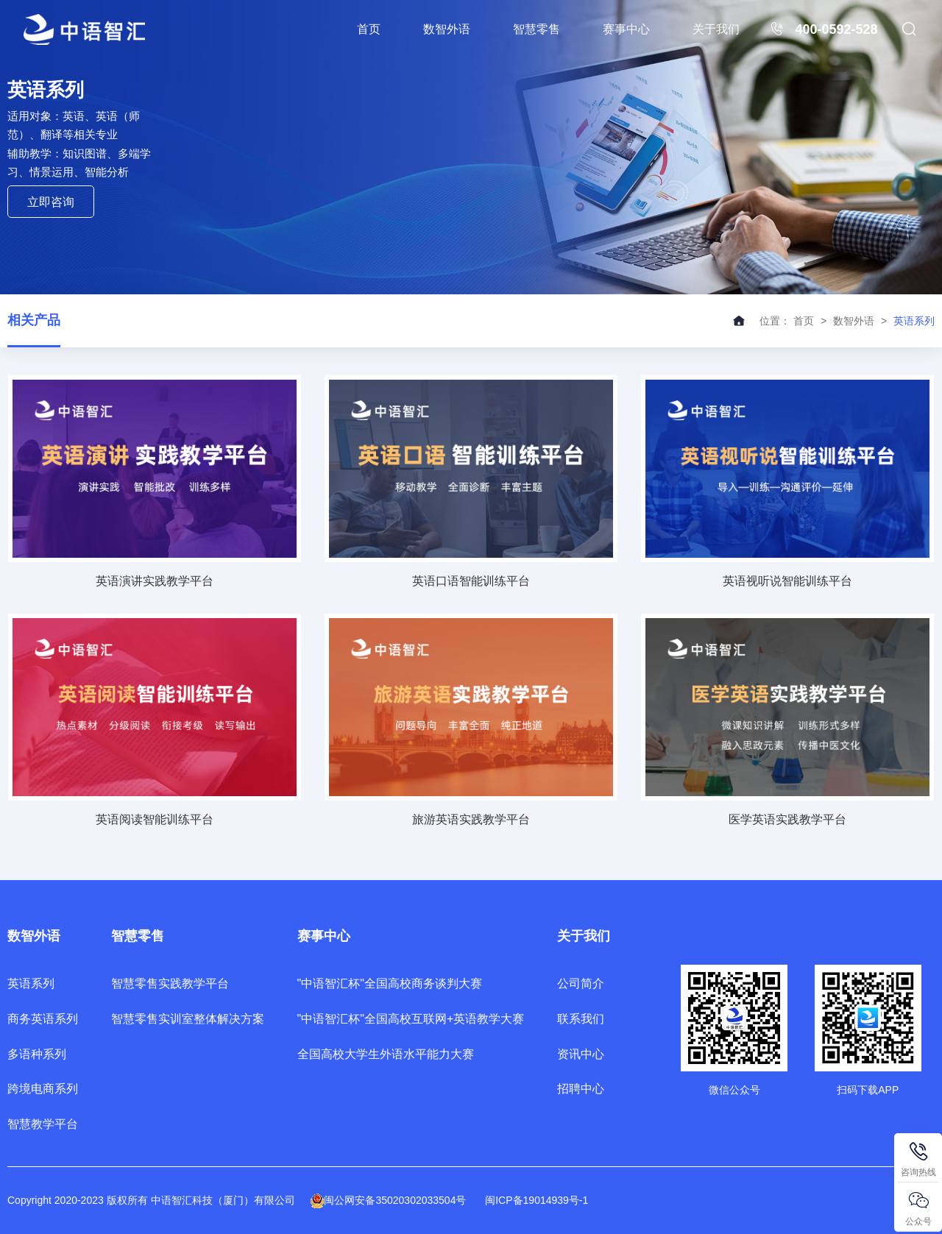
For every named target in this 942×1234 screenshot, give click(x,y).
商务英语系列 (42, 1019)
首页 (368, 29)
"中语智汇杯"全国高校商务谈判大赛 (389, 983)
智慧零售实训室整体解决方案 (187, 1019)
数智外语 (446, 29)
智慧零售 (536, 29)
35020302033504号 (420, 1200)
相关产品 (33, 320)
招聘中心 (580, 1088)
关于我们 (716, 29)
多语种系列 (36, 1054)
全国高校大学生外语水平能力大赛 (385, 1054)
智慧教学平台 (42, 1124)
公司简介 (580, 983)
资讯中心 (580, 1054)
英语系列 (30, 983)
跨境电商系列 (42, 1088)
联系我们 (580, 1019)
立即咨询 (50, 202)
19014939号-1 (556, 1200)
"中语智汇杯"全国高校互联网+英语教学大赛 (411, 1019)
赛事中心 (626, 29)
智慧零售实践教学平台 (170, 983)
